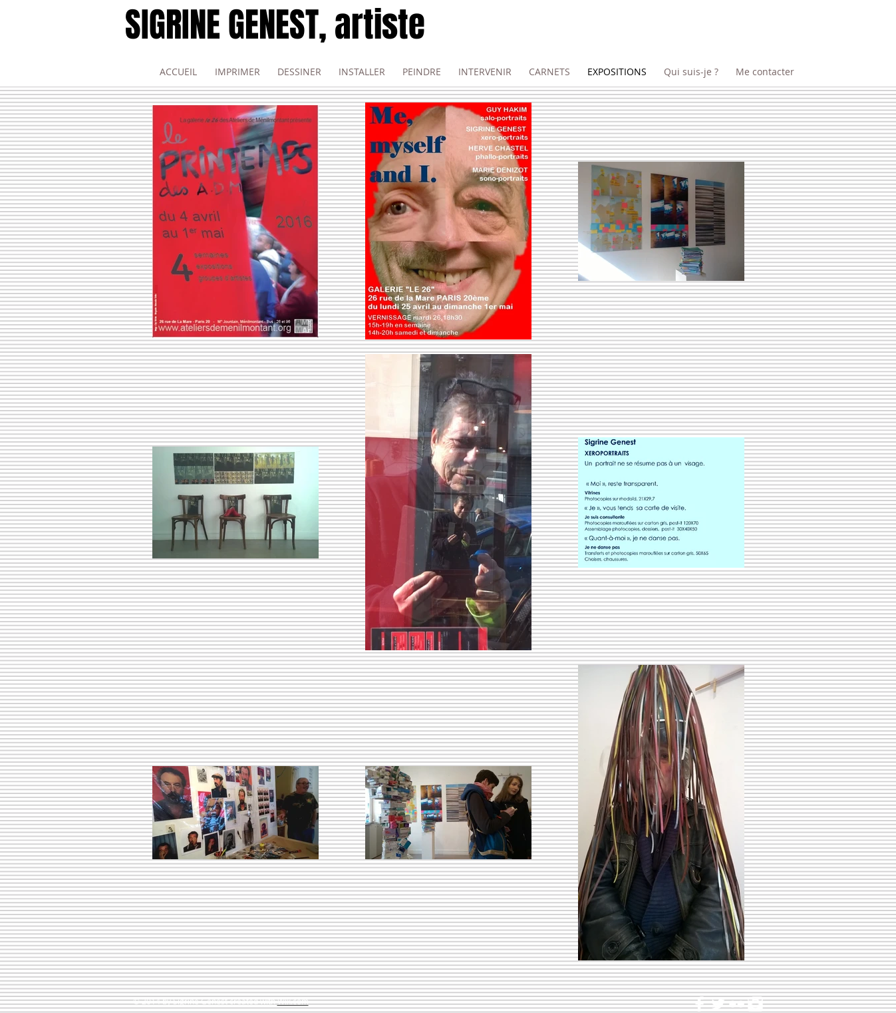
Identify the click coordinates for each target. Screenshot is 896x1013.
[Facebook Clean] (699, 1004)
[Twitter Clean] (718, 1004)
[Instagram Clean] (755, 1004)
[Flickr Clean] (736, 1004)
